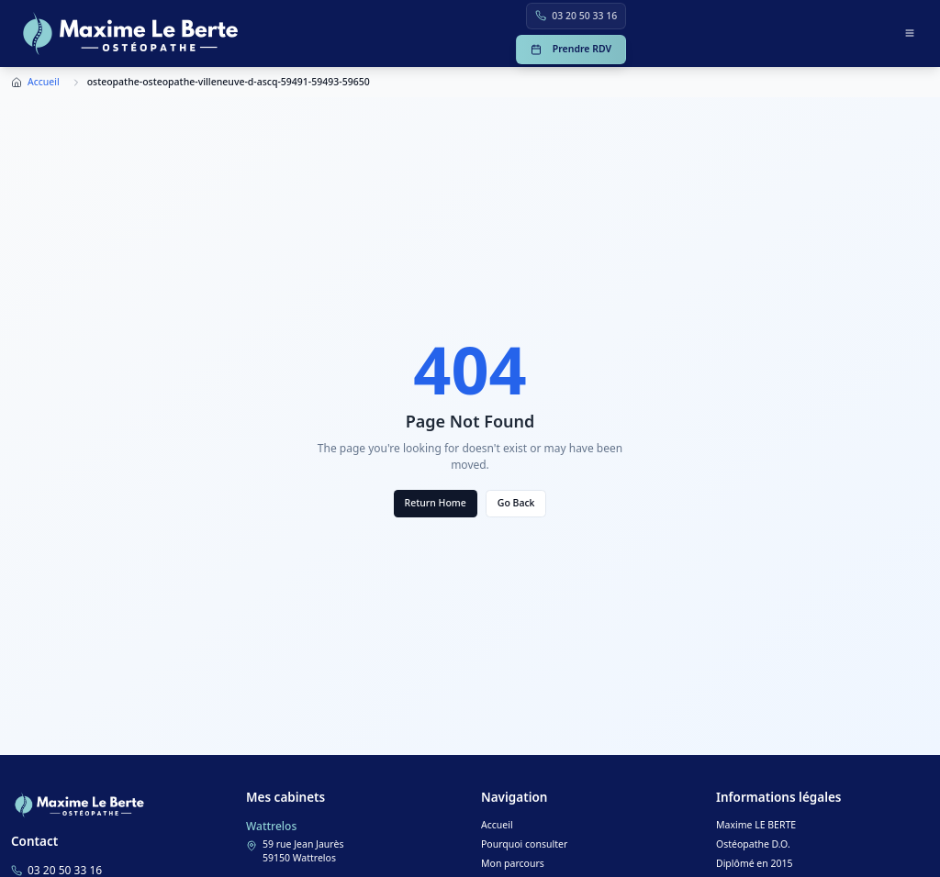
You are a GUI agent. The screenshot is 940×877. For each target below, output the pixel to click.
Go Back (516, 502)
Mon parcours (512, 863)
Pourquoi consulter (524, 844)
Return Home (435, 502)
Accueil (44, 81)
